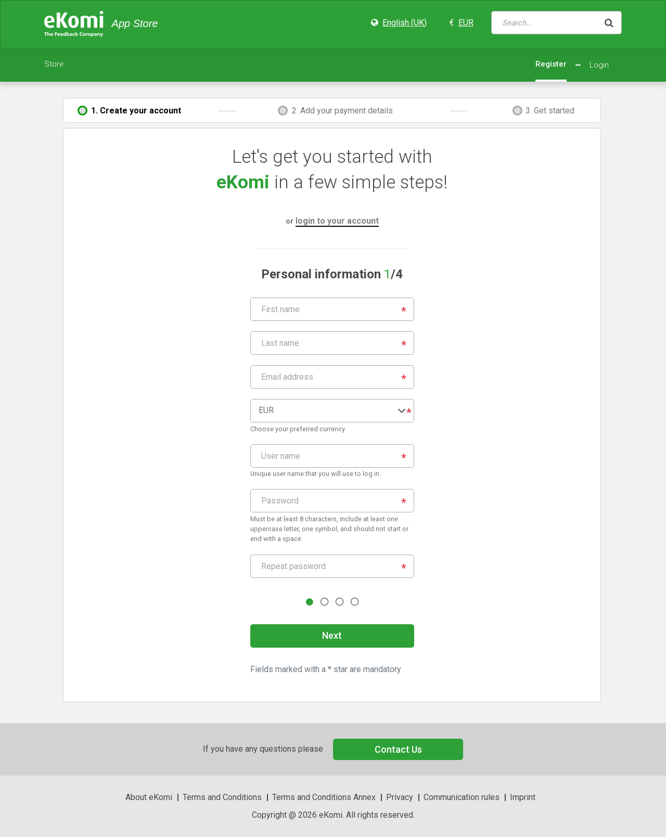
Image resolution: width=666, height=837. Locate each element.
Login (599, 65)
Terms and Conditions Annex (324, 797)
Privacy (399, 797)
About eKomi (148, 797)
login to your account (337, 221)
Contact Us (398, 749)
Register (551, 64)
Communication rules (461, 797)
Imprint (522, 797)
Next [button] (332, 635)
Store (54, 64)
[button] (332, 410)
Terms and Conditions (222, 797)
